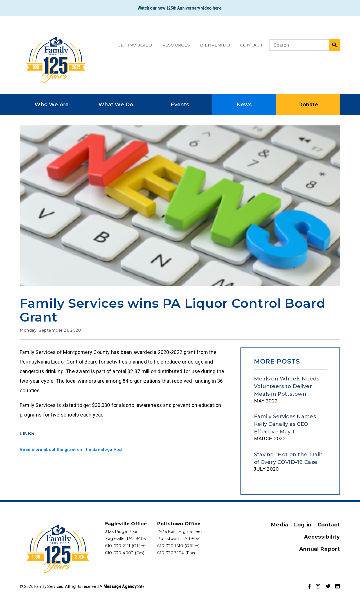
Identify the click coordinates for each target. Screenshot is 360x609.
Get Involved (135, 45)
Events (180, 104)
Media (280, 524)
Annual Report (320, 548)
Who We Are (52, 104)
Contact (251, 45)
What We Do (115, 104)
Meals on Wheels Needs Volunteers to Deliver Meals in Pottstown (286, 386)
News (244, 104)
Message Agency (120, 586)
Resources (176, 45)
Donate (308, 104)
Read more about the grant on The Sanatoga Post (71, 448)
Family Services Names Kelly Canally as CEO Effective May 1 (285, 423)
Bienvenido (215, 45)
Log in (303, 524)
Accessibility (321, 536)
